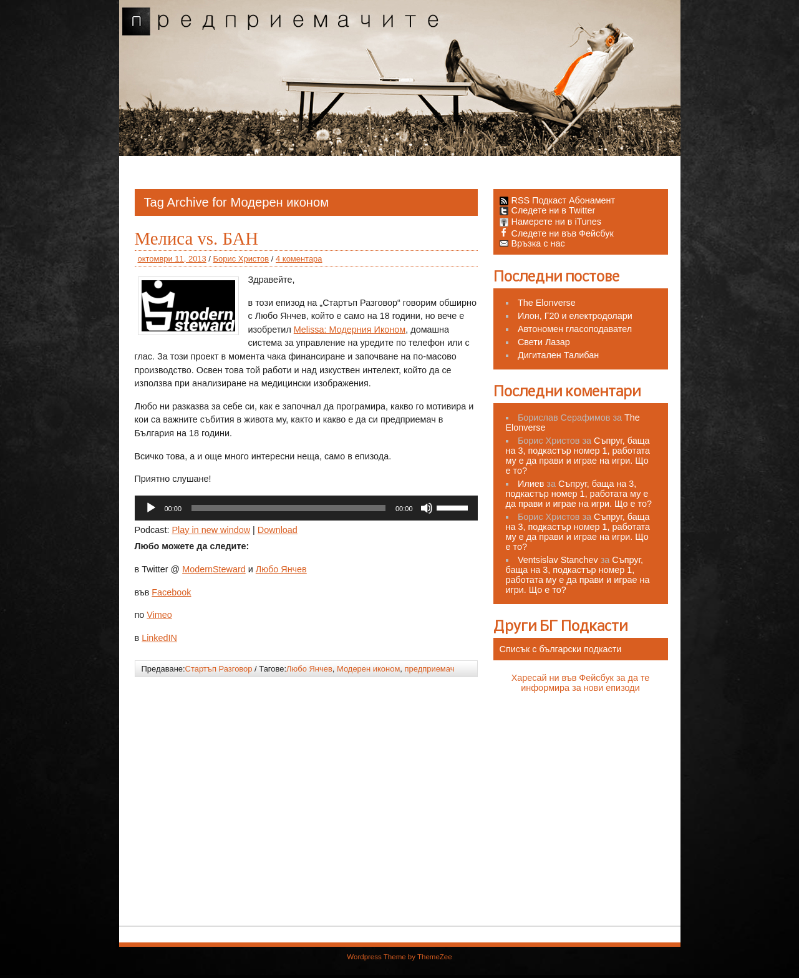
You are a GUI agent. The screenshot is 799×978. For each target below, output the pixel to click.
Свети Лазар (544, 342)
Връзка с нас (532, 243)
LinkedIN (159, 638)
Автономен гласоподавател (575, 329)
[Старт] (151, 508)
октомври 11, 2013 (172, 258)
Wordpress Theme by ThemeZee (399, 957)
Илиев (531, 484)
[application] (306, 508)
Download (278, 530)
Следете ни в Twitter (548, 210)
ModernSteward (214, 569)
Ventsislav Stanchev (558, 560)
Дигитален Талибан (558, 355)
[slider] (288, 508)
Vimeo (159, 615)
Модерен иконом (368, 668)
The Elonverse (547, 303)
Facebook (171, 592)
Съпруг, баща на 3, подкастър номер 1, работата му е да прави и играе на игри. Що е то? (578, 456)
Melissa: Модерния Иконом (349, 330)
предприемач (430, 668)
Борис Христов (241, 258)
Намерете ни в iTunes (551, 222)
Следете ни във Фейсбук (557, 233)
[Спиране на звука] (426, 508)
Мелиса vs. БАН (197, 238)
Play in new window (211, 530)
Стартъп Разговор (219, 668)
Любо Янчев (281, 569)
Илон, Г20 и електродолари (575, 316)
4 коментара (299, 258)
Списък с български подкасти (561, 649)
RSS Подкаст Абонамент (563, 200)
